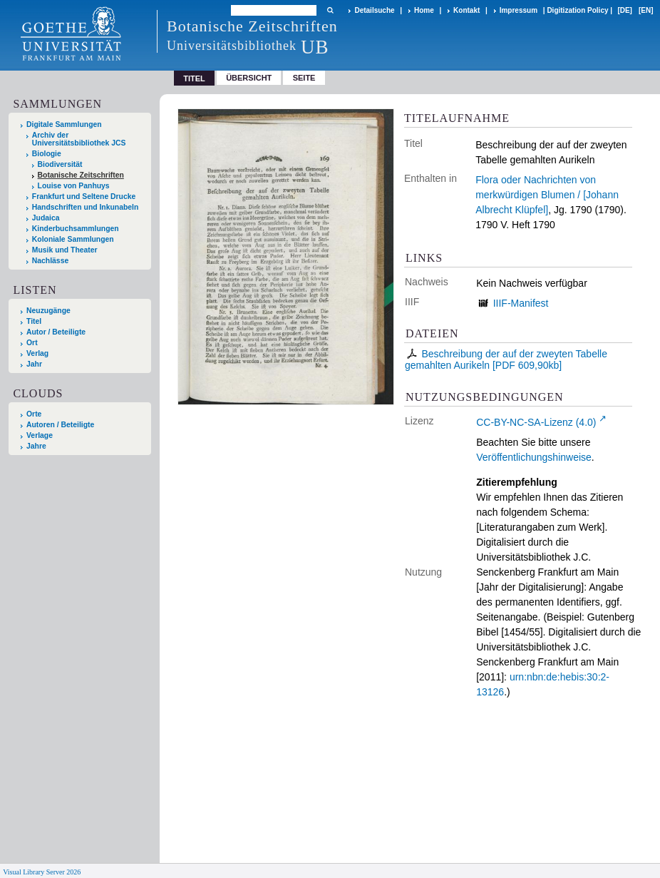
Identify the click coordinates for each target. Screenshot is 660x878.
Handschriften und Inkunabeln (85, 207)
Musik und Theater (65, 250)
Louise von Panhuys (74, 186)
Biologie (46, 154)
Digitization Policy (577, 10)
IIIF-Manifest (521, 303)
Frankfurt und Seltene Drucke (84, 196)
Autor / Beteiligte (56, 332)
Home (424, 10)
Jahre (36, 446)
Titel (33, 321)
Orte (33, 414)
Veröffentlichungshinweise (534, 457)
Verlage (39, 435)
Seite (304, 77)
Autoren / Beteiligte (60, 425)
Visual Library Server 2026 (42, 872)
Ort (32, 343)
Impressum (518, 10)
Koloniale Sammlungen (73, 239)
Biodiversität (60, 164)
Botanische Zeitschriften (81, 175)
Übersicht (249, 77)
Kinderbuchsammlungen (75, 229)
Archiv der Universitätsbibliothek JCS (79, 139)
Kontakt (466, 10)
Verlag (37, 353)
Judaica (46, 218)
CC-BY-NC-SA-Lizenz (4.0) (536, 422)
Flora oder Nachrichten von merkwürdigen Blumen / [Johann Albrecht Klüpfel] (547, 194)
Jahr (34, 364)
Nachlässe (50, 261)
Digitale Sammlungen (64, 124)
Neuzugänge (48, 311)
